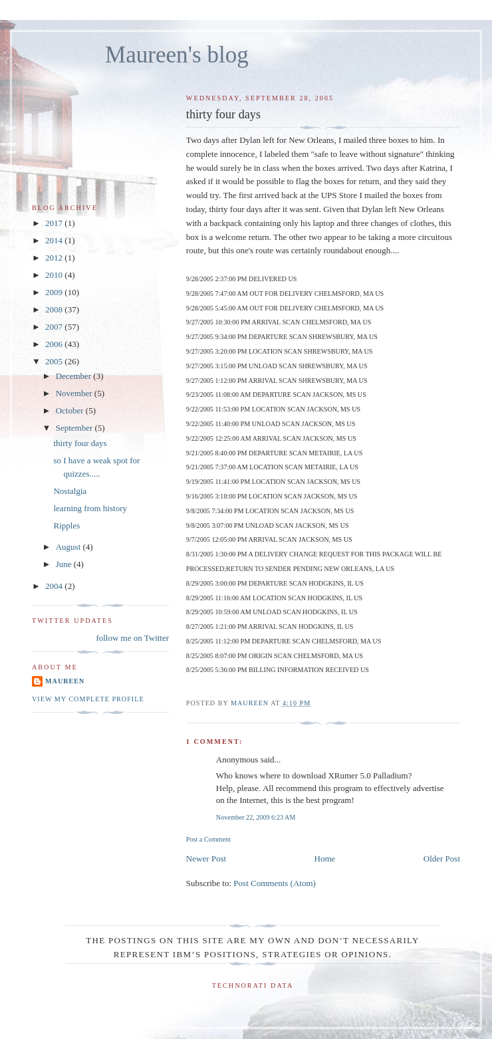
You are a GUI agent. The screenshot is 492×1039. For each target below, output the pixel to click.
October (71, 410)
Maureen (64, 681)
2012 (54, 258)
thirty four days (79, 443)
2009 (54, 292)
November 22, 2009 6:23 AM (256, 817)
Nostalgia (69, 491)
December (75, 376)
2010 (54, 275)
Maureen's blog (177, 55)
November (75, 393)
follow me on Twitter (132, 638)
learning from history (89, 508)
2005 (54, 361)
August (69, 547)
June (65, 564)
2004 (54, 586)
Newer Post (206, 859)
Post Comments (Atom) (274, 883)
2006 (54, 344)
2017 (54, 223)
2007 (54, 327)
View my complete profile (88, 699)
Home (325, 859)
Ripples (66, 525)
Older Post (442, 859)
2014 (54, 240)
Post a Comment (208, 839)
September (75, 428)
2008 (54, 309)
